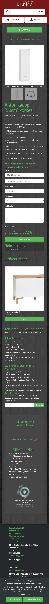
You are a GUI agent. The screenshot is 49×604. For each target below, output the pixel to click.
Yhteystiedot (14, 530)
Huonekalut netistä (16, 528)
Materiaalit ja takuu (16, 535)
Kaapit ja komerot (9, 39)
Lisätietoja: (9, 206)
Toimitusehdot (14, 538)
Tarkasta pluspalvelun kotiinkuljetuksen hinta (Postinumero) (22, 399)
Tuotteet (24, 30)
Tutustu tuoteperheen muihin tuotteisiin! (20, 163)
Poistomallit (13, 541)
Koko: (7, 170)
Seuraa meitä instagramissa (23, 439)
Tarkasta (39, 405)
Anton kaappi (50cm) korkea (28, 39)
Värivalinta (9, 186)
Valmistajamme (15, 533)
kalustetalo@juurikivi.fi (18, 555)
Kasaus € (12, 226)
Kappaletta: (9, 196)
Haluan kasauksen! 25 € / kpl (16, 393)
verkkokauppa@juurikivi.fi (19, 570)
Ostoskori (13, 19)
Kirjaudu (35, 19)
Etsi (41, 11)
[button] (8, 64)
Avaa (24, 319)
